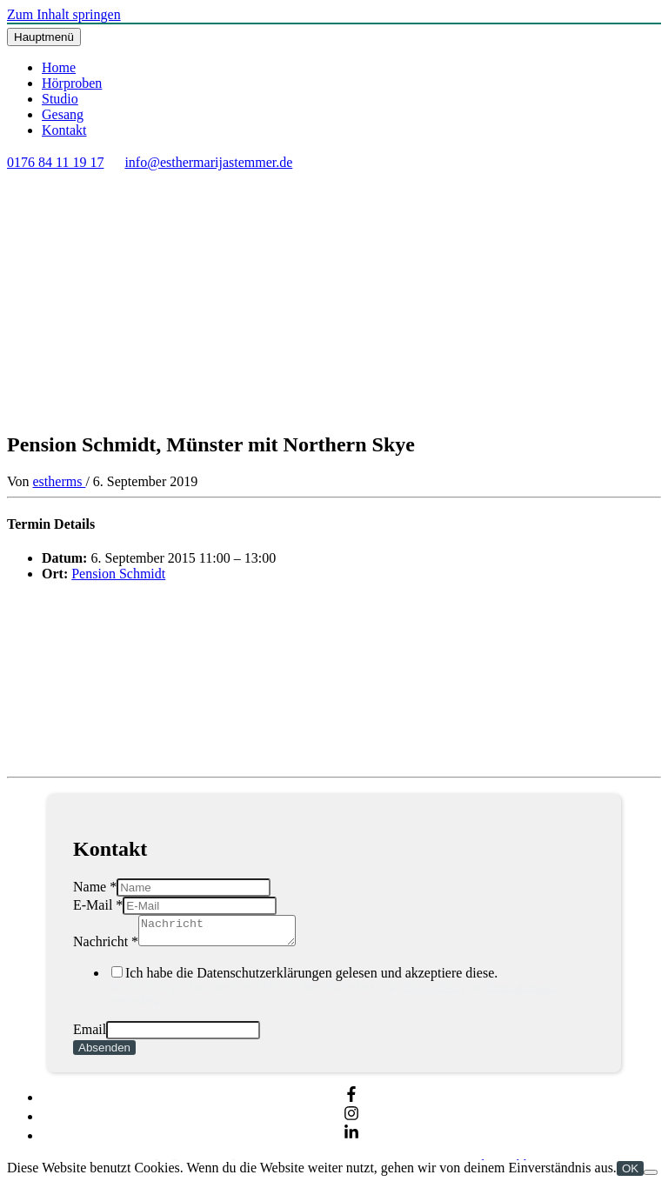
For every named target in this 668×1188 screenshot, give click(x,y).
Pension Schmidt (118, 573)
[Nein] (651, 1177)
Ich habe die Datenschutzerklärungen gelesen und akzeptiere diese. (351, 991)
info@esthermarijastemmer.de (208, 162)
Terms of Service (522, 992)
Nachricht (105, 946)
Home (59, 67)
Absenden (104, 1052)
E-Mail (98, 905)
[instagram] (351, 1121)
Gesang (63, 114)
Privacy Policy (434, 992)
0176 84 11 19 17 (55, 162)
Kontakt (64, 130)
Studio (60, 98)
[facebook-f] (351, 1102)
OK (630, 1173)
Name (95, 886)
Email (89, 1034)
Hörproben (72, 83)
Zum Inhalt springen (64, 14)
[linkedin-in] (351, 1140)
